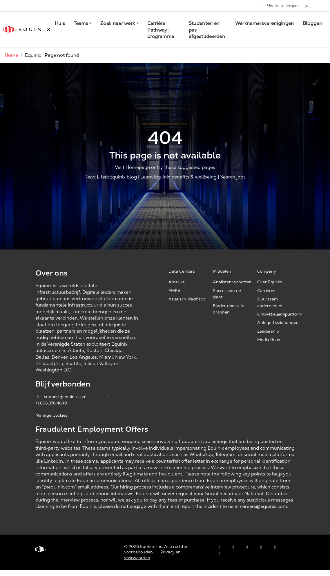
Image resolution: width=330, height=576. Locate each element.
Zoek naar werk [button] (117, 23)
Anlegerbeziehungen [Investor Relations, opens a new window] (278, 322)
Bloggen (312, 23)
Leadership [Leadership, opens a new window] (268, 331)
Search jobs (233, 177)
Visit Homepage (132, 167)
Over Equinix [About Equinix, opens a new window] (269, 282)
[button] (311, 5)
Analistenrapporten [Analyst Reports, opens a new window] (232, 282)
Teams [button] (81, 23)
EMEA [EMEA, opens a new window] (174, 290)
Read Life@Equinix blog (110, 177)
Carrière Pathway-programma (160, 29)
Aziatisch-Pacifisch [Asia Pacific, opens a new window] (186, 299)
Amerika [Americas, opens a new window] (176, 282)
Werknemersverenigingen (264, 23)
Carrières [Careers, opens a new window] (266, 290)
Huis (60, 23)
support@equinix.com (61, 396)
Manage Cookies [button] (51, 415)
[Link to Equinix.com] (26, 29)
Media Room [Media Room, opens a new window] (269, 339)
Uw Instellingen (279, 5)
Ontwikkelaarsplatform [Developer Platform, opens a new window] (279, 314)
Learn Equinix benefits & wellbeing (178, 177)
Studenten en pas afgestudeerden (207, 29)
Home (11, 55)
